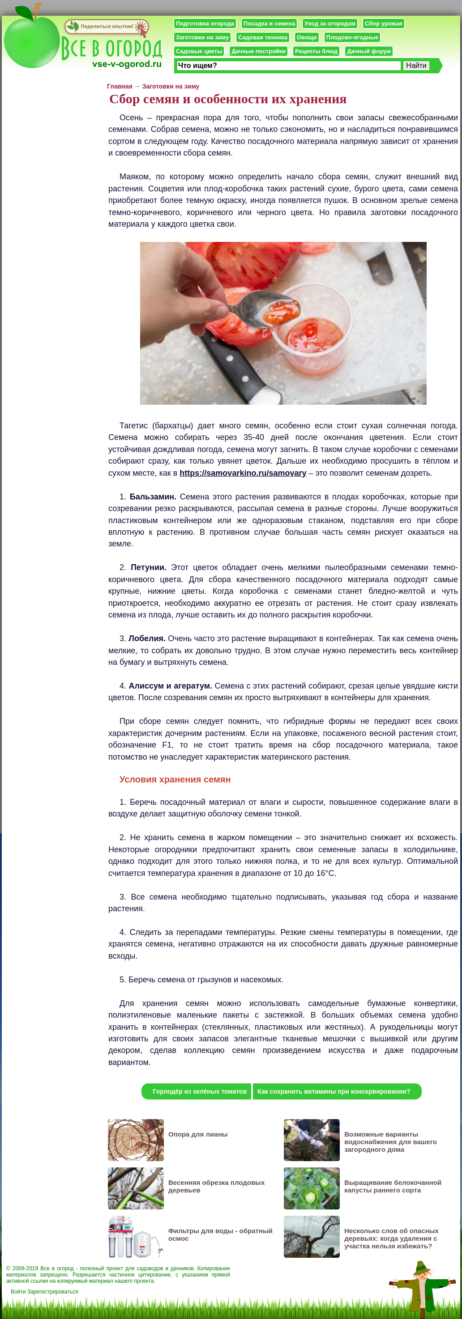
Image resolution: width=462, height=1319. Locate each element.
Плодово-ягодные (352, 37)
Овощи (307, 37)
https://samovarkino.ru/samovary (243, 473)
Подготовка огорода (205, 23)
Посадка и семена (269, 23)
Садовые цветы (199, 51)
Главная (120, 86)
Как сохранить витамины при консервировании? (333, 1091)
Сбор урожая (383, 23)
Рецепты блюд (316, 51)
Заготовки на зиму (202, 37)
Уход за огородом (329, 23)
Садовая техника (262, 37)
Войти (18, 1292)
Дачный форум (369, 51)
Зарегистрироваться (52, 1292)
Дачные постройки (258, 51)
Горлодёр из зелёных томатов (200, 1091)
